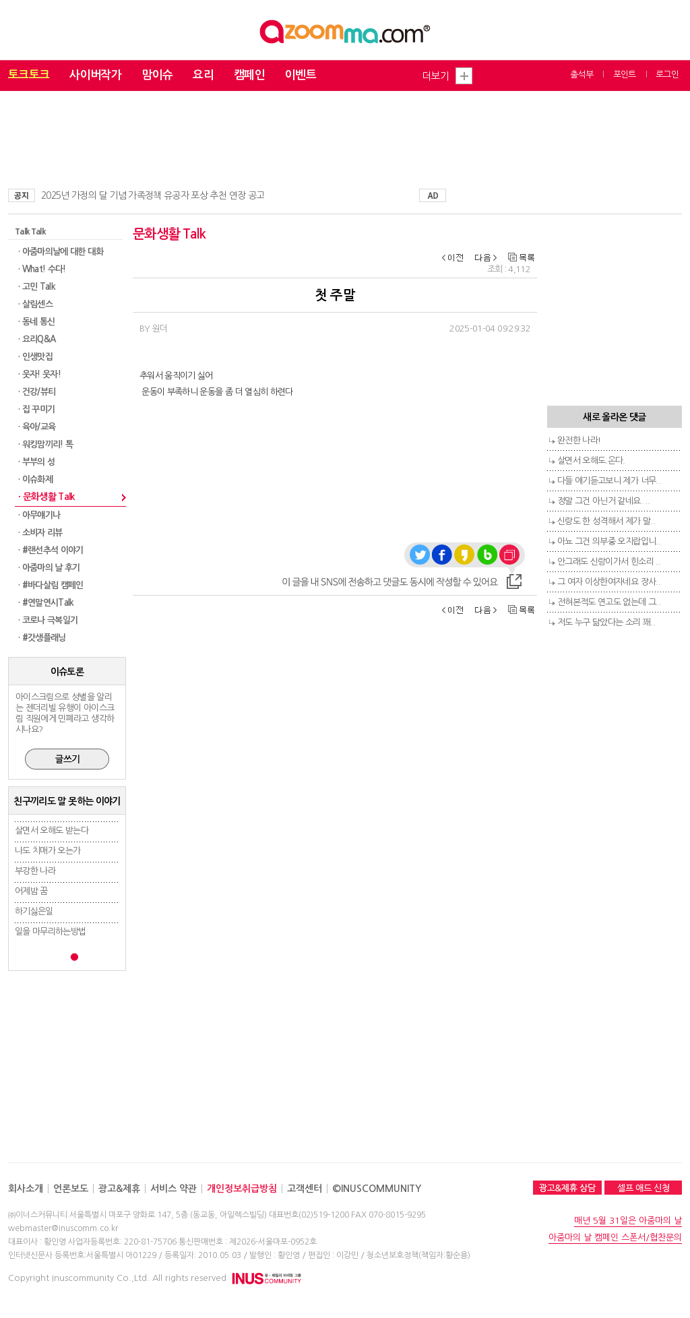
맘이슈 (157, 75)
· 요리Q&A (36, 339)
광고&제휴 (119, 1188)
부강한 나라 (35, 871)
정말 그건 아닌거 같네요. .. (603, 501)
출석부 (581, 74)
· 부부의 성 (36, 462)
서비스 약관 (173, 1188)
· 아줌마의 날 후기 (49, 567)
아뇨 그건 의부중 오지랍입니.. (608, 541)
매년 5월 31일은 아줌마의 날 (628, 1220)
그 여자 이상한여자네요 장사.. (608, 581)
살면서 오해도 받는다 (51, 830)
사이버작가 (95, 75)
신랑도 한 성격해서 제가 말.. (606, 521)
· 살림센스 (35, 304)
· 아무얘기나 (39, 515)
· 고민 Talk (36, 286)
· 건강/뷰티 (36, 391)
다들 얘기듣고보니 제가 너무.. (608, 480)
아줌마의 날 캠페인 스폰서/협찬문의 (615, 1237)
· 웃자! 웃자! (39, 374)
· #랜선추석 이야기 (51, 550)
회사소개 (25, 1188)
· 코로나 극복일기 (48, 620)
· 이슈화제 (35, 479)
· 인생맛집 (35, 356)
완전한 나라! (578, 440)
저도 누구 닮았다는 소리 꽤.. (606, 622)
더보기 (435, 76)
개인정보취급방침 (242, 1188)
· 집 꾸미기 (36, 409)
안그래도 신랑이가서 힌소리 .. (608, 561)
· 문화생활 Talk (46, 496)
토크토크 (28, 75)
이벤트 (300, 75)
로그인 (667, 74)
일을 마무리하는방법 (50, 931)
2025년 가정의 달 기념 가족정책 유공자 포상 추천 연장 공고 (152, 195)
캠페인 (249, 75)
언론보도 (70, 1188)
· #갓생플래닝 (42, 637)
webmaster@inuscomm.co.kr (63, 1228)
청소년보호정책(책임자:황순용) (418, 1255)
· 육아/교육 (36, 426)
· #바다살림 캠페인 (51, 585)
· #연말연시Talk (46, 602)
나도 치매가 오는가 (48, 850)
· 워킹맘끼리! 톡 (45, 444)
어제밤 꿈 (31, 891)
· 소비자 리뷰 (40, 532)
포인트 (624, 74)
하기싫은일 (34, 911)
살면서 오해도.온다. (591, 460)
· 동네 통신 (36, 321)
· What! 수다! (42, 269)
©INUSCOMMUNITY (376, 1188)
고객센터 (304, 1188)
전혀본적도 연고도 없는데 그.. (608, 602)
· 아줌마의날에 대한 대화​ (60, 251)
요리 (203, 75)
